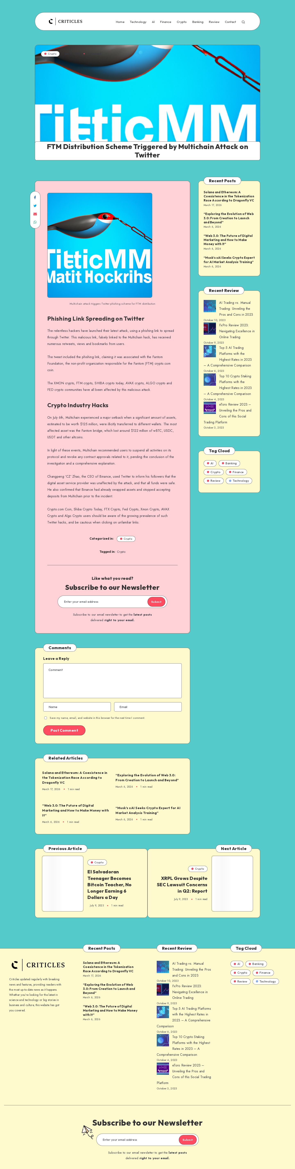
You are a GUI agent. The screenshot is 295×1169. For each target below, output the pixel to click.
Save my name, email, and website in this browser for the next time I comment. (97, 718)
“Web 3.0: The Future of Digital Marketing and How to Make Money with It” (75, 810)
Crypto (182, 22)
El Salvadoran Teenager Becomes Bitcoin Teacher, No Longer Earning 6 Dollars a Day (109, 886)
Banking (197, 22)
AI (153, 22)
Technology (138, 22)
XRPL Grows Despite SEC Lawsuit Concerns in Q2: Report (184, 885)
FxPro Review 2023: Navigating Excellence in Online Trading (237, 331)
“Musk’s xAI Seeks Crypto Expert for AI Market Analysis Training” (149, 810)
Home (120, 22)
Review (214, 22)
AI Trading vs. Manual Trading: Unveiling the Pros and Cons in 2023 (236, 308)
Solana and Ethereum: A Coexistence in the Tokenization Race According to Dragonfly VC (72, 777)
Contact (230, 22)
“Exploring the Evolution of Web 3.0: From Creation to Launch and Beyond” (149, 777)
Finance (165, 22)
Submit (152, 601)
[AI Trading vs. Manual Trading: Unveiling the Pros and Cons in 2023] (210, 307)
